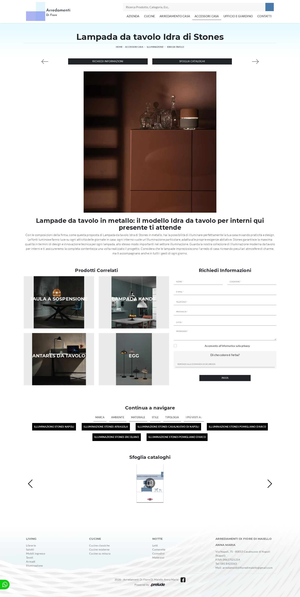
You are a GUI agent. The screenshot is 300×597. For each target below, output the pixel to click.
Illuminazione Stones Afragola (106, 426)
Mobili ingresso (35, 553)
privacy (245, 345)
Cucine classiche (99, 545)
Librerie (31, 545)
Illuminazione (155, 47)
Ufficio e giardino (238, 16)
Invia (225, 377)
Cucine (149, 16)
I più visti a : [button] (194, 417)
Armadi (30, 561)
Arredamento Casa (175, 16)
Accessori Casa (207, 16)
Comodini (158, 553)
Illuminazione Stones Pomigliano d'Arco (237, 426)
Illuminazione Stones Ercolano (116, 437)
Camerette (158, 549)
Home (119, 47)
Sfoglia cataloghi (192, 61)
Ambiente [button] (117, 417)
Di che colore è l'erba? (225, 355)
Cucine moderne (99, 549)
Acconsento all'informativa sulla (227, 345)
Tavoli (29, 557)
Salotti (30, 549)
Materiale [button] (138, 417)
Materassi (158, 557)
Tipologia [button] (172, 417)
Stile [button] (155, 417)
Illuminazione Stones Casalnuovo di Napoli (168, 426)
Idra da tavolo (175, 47)
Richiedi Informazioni (107, 61)
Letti (155, 545)
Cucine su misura (99, 553)
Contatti (264, 16)
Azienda (133, 16)
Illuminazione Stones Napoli (54, 426)
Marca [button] (99, 417)
